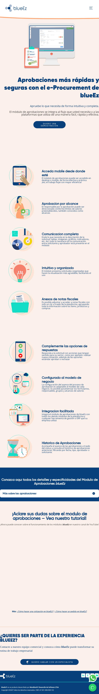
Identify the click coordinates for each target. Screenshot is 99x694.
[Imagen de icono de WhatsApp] (93, 678)
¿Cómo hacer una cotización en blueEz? (35, 611)
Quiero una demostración (49, 125)
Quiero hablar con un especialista (49, 662)
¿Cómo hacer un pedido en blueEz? (71, 611)
